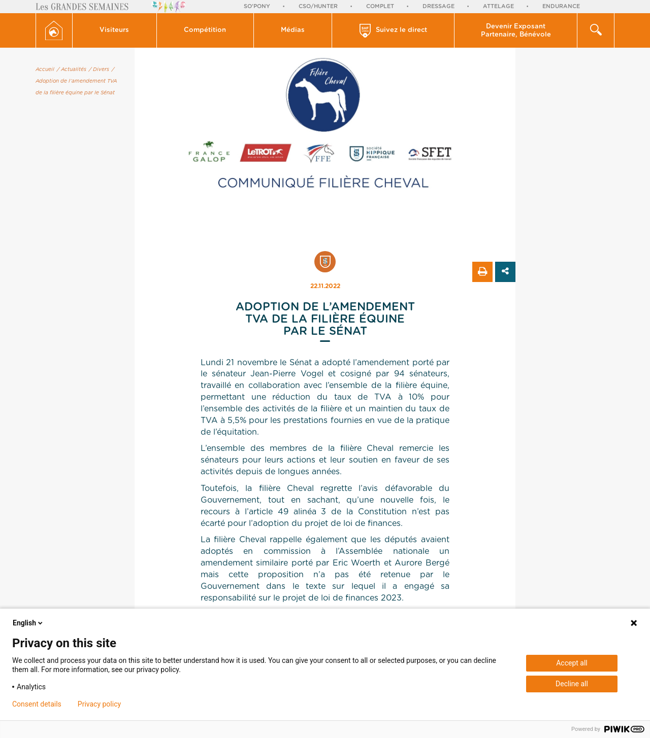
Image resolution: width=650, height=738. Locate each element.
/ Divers (99, 69)
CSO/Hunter (318, 6)
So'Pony (257, 6)
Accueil (45, 69)
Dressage (438, 6)
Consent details (36, 704)
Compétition (205, 30)
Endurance (561, 6)
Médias (293, 30)
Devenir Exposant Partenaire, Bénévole (516, 30)
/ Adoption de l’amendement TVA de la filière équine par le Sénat (76, 81)
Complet (380, 6)
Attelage (498, 6)
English (28, 623)
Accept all (572, 663)
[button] (115, 30)
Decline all (572, 684)
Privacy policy (99, 704)
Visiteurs (114, 30)
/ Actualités (71, 69)
